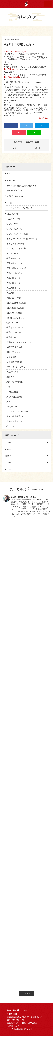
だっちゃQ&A (12, 224)
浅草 (8, 401)
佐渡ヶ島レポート (14, 263)
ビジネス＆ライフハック (17, 411)
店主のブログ (13, 214)
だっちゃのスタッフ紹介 (17, 234)
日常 (8, 387)
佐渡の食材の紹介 (14, 313)
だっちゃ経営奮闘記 (15, 243)
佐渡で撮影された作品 (16, 268)
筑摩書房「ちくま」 (15, 421)
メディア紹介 (12, 253)
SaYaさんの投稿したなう (15, 51)
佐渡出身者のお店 (14, 332)
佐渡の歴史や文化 (14, 298)
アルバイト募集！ (14, 219)
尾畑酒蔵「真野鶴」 (15, 362)
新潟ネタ (10, 377)
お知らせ (11, 180)
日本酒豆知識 (12, 392)
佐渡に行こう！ (13, 372)
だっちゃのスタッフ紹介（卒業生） (22, 238)
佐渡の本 (10, 293)
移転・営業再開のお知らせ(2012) (21, 185)
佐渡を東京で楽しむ (15, 327)
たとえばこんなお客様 (16, 248)
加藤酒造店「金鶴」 (15, 347)
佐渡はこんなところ (15, 318)
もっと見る (44, 118)
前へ (16, 148)
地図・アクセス (13, 352)
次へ (36, 148)
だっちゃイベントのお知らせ (19, 208)
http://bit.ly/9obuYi (12, 69)
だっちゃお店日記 (14, 229)
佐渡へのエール (13, 322)
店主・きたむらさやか (16, 367)
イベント (11, 203)
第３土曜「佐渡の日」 (16, 416)
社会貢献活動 (12, 406)
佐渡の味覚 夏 (13, 283)
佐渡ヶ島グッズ (13, 258)
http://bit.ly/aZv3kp (12, 77)
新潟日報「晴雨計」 (15, 382)
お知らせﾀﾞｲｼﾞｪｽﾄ (14, 190)
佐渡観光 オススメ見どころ (19, 342)
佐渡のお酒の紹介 (14, 273)
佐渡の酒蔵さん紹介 (15, 308)
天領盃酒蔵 (11, 357)
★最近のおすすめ (15, 196)
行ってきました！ (14, 426)
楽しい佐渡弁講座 (14, 397)
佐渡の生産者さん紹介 (16, 303)
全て (9, 174)
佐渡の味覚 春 (13, 288)
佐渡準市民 (11, 337)
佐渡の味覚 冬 (13, 278)
